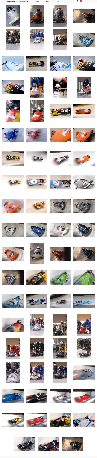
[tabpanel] (48, 3)
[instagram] (81, 1)
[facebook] (77, 1)
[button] (13, 16)
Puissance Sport (11, 1)
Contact (57, 1)
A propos (47, 1)
